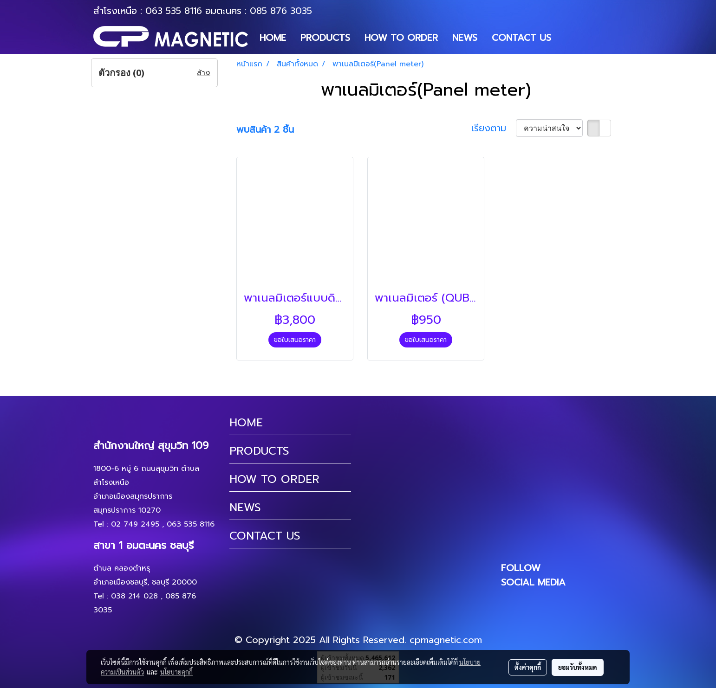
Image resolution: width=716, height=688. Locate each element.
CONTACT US (521, 38)
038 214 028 (134, 596)
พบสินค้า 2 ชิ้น (265, 129)
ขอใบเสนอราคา (295, 340)
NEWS (464, 38)
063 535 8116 (173, 11)
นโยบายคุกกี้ (176, 672)
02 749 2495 (135, 524)
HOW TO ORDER (401, 38)
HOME (273, 38)
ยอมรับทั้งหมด (577, 667)
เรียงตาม (493, 128)
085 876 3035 (281, 11)
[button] (566, 37)
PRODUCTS (325, 38)
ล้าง (203, 72)
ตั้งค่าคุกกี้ (527, 667)
